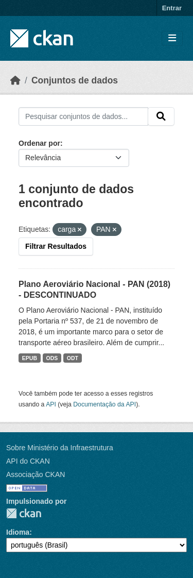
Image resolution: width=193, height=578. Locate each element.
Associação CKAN (35, 474)
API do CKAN (28, 461)
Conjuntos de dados (74, 80)
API (51, 404)
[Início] (15, 80)
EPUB (29, 358)
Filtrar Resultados (55, 246)
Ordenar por (39, 143)
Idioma (17, 532)
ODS (52, 358)
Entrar (172, 8)
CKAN (23, 513)
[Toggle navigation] (172, 38)
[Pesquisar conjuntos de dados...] (83, 116)
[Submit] (161, 116)
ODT (72, 358)
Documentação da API (104, 404)
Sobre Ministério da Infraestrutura (59, 448)
